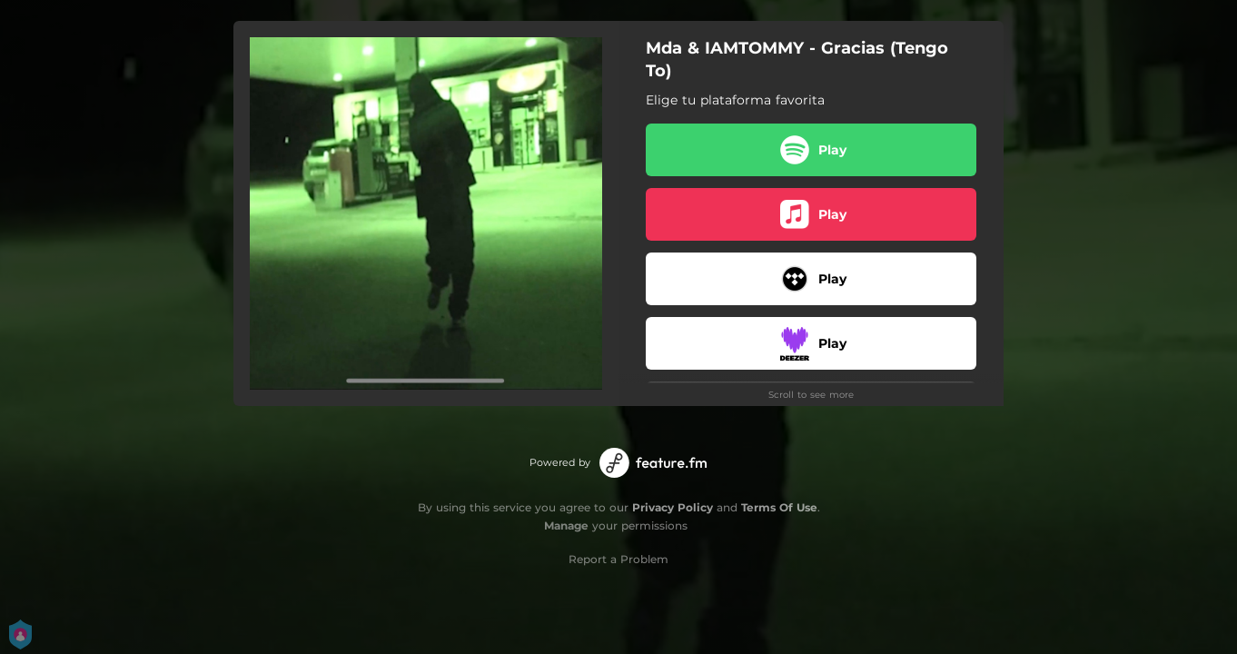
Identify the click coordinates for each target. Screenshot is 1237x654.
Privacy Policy (672, 507)
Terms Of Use (779, 507)
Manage (566, 525)
